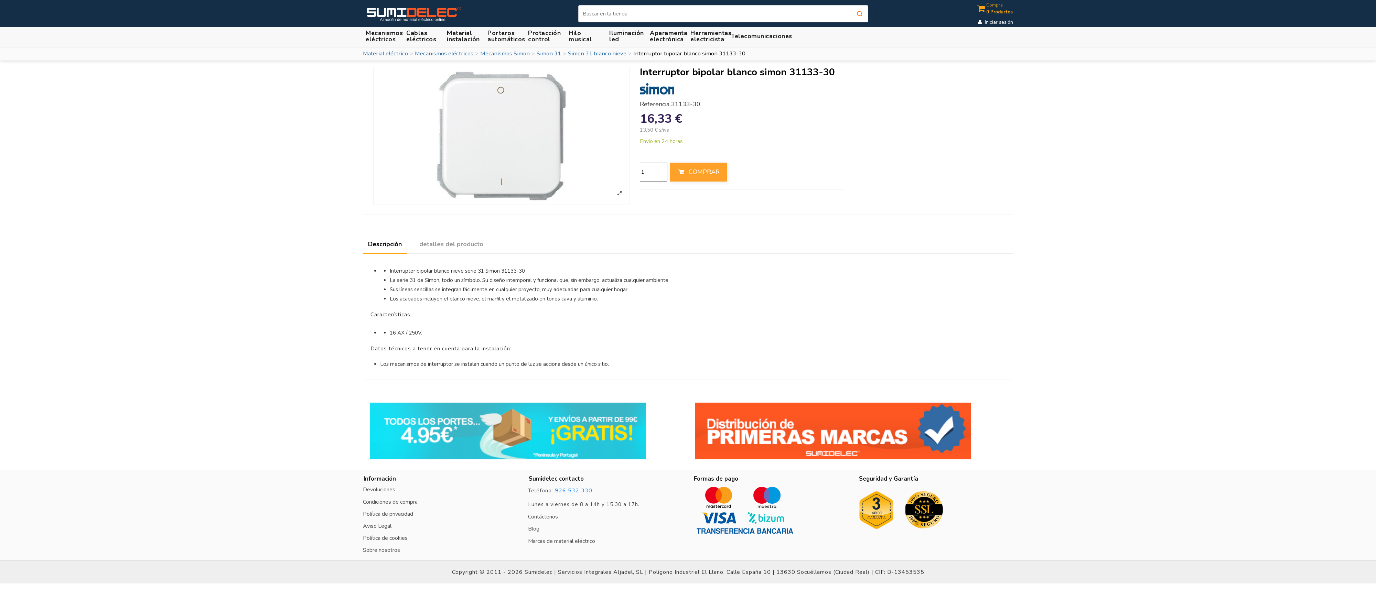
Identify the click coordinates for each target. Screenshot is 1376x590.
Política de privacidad (388, 514)
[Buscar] (723, 13)
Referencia (654, 104)
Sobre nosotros (381, 550)
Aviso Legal (377, 526)
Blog (533, 529)
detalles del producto (451, 244)
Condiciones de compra (390, 502)
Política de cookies (385, 538)
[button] (464, 35)
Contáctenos (543, 517)
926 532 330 (573, 490)
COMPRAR (698, 172)
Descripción (385, 244)
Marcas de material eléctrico (561, 541)
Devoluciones (379, 489)
